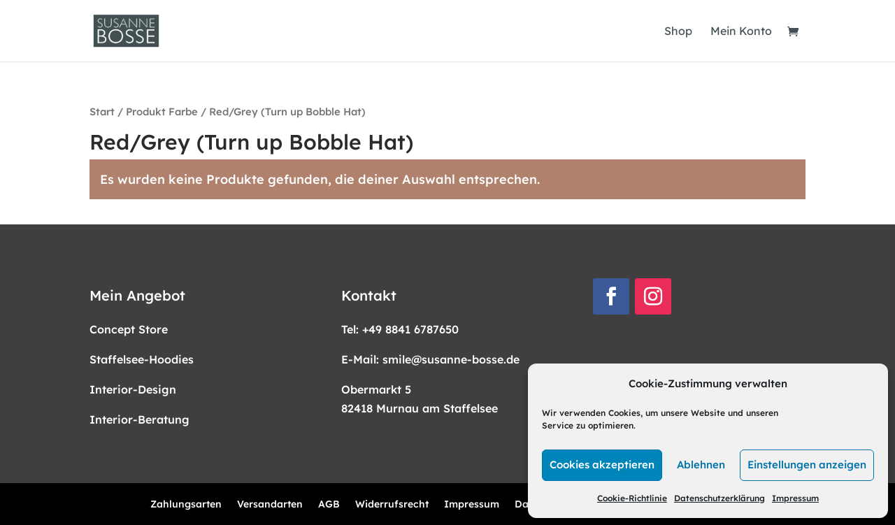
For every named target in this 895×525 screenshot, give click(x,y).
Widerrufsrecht (392, 504)
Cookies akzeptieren (602, 464)
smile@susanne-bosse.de (451, 359)
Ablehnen (701, 464)
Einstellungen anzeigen (806, 464)
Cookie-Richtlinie (632, 498)
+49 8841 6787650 (410, 329)
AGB (329, 504)
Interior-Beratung (139, 419)
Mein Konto (741, 32)
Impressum (795, 498)
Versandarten (270, 504)
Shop (678, 32)
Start (102, 111)
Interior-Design (133, 389)
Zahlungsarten (186, 504)
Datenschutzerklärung (719, 498)
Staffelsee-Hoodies (142, 359)
